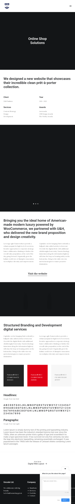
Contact (32, 496)
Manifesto (33, 488)
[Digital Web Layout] (37, 463)
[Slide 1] (34, 203)
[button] (70, 6)
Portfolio (33, 493)
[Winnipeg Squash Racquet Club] (7, 6)
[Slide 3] (38, 203)
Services (33, 491)
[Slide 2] (36, 203)
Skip (58, 500)
